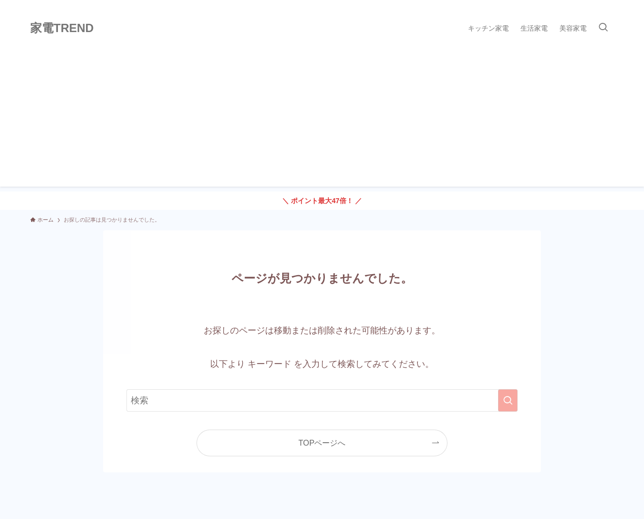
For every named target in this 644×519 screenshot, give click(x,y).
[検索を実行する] (508, 400)
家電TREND (62, 28)
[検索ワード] (322, 400)
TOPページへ (322, 442)
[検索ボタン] (603, 28)
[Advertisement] (322, 119)
